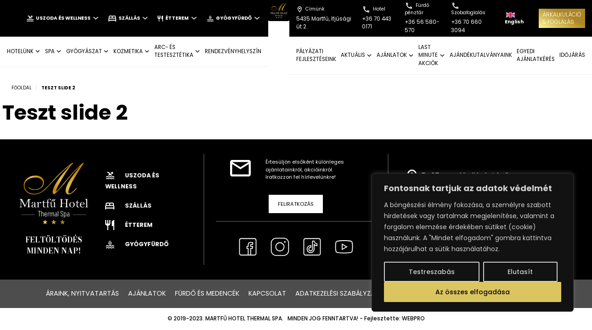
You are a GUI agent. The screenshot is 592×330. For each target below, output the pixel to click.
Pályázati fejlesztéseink (316, 55)
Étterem (177, 18)
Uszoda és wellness (62, 18)
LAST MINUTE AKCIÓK (428, 55)
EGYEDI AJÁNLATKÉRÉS (536, 55)
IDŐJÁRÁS (572, 55)
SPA (50, 51)
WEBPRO (413, 318)
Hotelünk (20, 51)
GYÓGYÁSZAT (84, 51)
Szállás (128, 18)
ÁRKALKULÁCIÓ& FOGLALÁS (561, 18)
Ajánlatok (147, 293)
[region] (473, 242)
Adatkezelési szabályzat (337, 293)
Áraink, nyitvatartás (82, 293)
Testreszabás (432, 271)
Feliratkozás (296, 204)
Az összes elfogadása (472, 292)
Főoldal (21, 88)
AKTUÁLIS (353, 55)
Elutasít (520, 271)
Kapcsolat (267, 293)
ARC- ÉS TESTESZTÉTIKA (173, 51)
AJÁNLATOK (392, 55)
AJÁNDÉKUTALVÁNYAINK (481, 55)
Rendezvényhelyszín (233, 51)
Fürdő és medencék (207, 293)
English (514, 18)
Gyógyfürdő (233, 18)
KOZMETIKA (128, 51)
